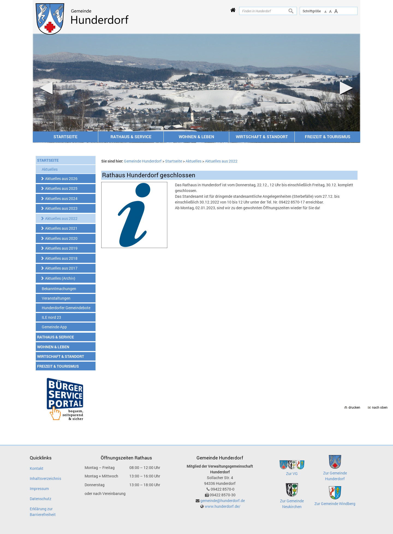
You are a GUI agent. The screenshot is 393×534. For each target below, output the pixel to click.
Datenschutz (40, 498)
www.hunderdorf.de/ (222, 506)
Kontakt (36, 468)
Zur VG (292, 473)
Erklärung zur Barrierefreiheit (43, 511)
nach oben (380, 407)
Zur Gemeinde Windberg (334, 503)
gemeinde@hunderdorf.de (222, 500)
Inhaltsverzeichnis (45, 478)
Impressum (39, 488)
